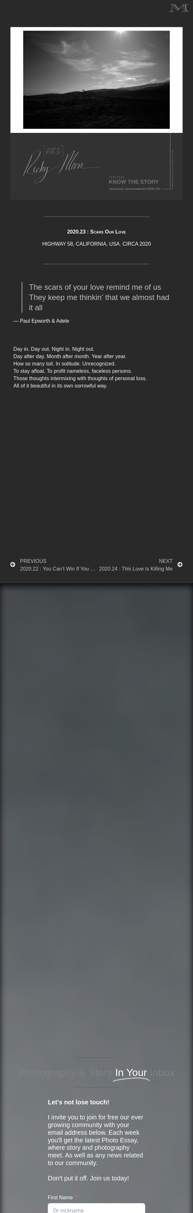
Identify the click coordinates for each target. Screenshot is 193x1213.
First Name (60, 1197)
